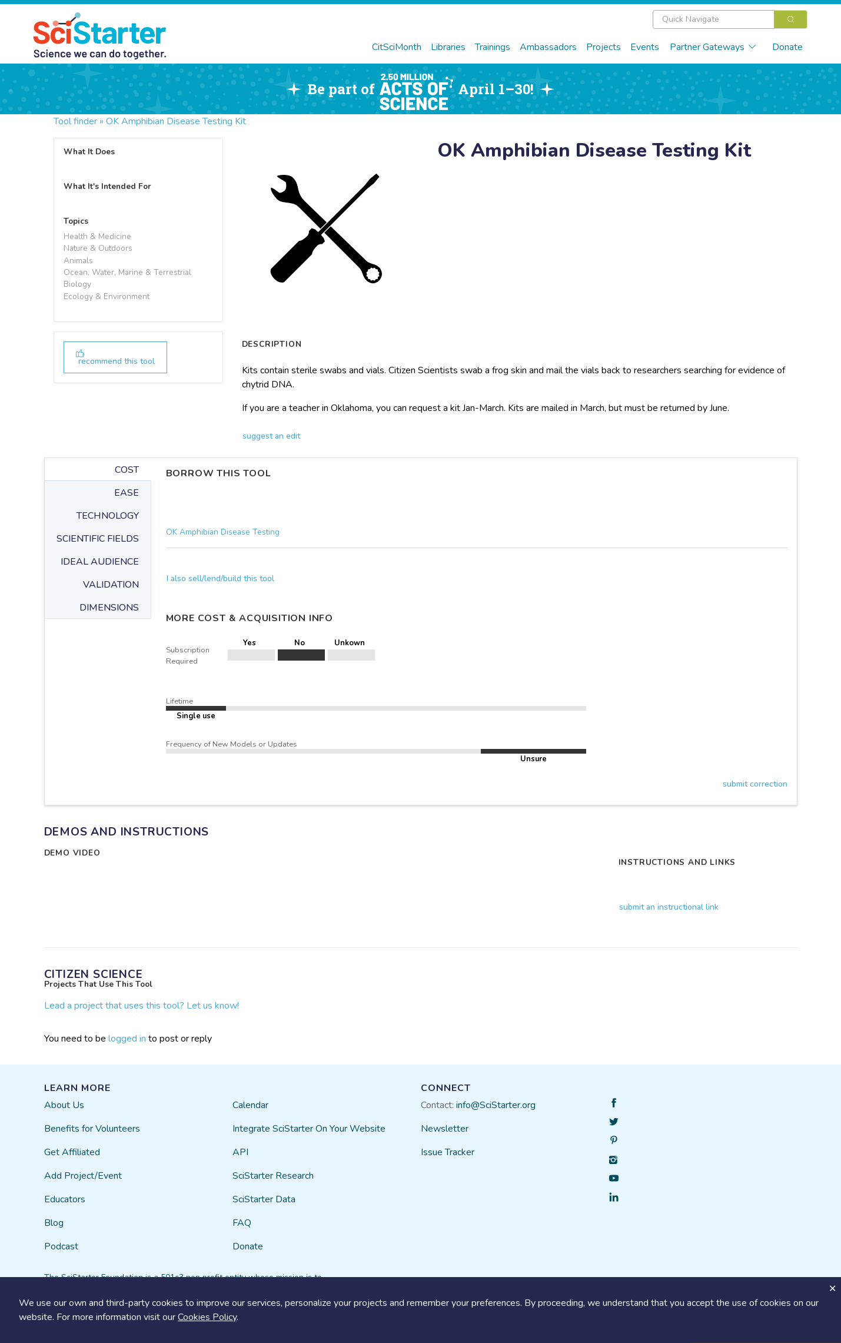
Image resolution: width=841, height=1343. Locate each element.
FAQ (241, 1222)
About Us (64, 1105)
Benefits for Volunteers (92, 1128)
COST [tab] (127, 469)
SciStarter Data (263, 1199)
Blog (54, 1222)
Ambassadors (548, 47)
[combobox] (730, 19)
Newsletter (444, 1128)
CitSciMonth (396, 47)
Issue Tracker (447, 1152)
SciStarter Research (273, 1175)
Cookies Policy (207, 1317)
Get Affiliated (72, 1152)
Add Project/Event (83, 1175)
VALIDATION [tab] (111, 584)
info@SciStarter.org (496, 1105)
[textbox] (713, 19)
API (240, 1152)
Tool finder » (79, 121)
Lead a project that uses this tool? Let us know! (141, 1005)
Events (644, 47)
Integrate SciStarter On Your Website (308, 1128)
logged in (127, 1038)
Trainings (492, 47)
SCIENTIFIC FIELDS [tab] (97, 538)
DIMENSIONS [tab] (109, 607)
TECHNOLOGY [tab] (108, 515)
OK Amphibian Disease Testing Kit (176, 121)
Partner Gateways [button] (713, 47)
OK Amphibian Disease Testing (223, 532)
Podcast (61, 1246)
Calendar (250, 1105)
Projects (603, 47)
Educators (64, 1199)
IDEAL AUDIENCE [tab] (100, 561)
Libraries (448, 47)
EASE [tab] (126, 492)
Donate (787, 47)
